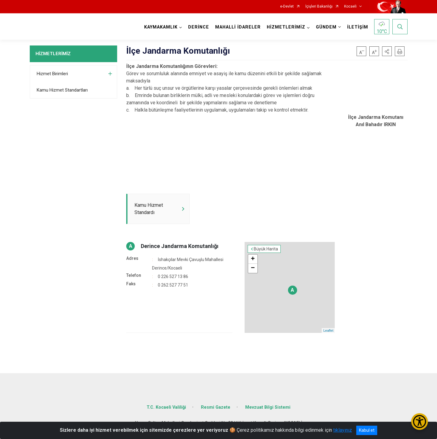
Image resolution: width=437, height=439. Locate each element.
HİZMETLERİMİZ (53, 53)
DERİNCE (198, 27)
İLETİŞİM (357, 27)
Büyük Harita (266, 248)
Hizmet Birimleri (52, 73)
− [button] (253, 268)
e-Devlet (287, 6)
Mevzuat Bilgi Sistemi (267, 407)
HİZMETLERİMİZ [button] (286, 27)
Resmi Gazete (215, 407)
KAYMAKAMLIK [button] (161, 27)
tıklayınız (342, 430)
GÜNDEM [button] (326, 27)
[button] (387, 51)
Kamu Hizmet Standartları (62, 90)
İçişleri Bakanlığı (319, 6)
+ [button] (253, 259)
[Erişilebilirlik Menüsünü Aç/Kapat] (419, 421)
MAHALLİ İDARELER (238, 27)
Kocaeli (350, 6)
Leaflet (328, 330)
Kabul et (366, 430)
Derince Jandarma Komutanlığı (179, 246)
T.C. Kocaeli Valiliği (166, 407)
